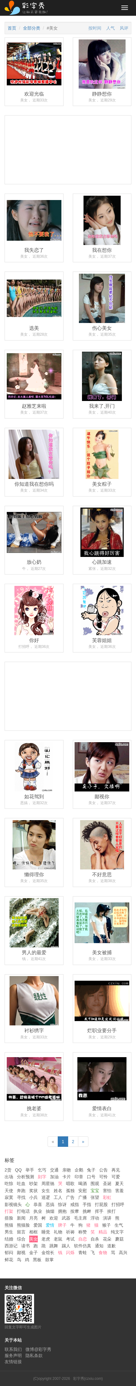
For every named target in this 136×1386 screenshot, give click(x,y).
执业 (37, 1211)
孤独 (70, 1190)
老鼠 (58, 1239)
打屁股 (101, 1204)
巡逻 (45, 1197)
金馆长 (47, 1252)
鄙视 (21, 1252)
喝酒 (82, 1183)
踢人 (66, 1245)
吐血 (21, 1183)
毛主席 (80, 1218)
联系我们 (13, 1349)
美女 (33, 1239)
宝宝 (95, 1190)
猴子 (106, 1225)
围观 (95, 1183)
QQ (18, 1169)
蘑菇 (119, 1239)
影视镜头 (13, 1204)
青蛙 (82, 1252)
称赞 (82, 1231)
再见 (115, 1169)
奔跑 (21, 1190)
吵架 (33, 1183)
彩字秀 (28, 7)
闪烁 (70, 1252)
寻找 (21, 1197)
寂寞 (9, 1197)
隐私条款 (34, 1355)
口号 (91, 1176)
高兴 (123, 1252)
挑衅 (87, 1211)
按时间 (94, 28)
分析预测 (25, 1176)
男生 (9, 1231)
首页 (12, 28)
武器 (66, 1218)
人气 (110, 28)
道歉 (111, 1245)
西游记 (11, 1245)
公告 (103, 1169)
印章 (79, 1176)
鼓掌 (49, 1259)
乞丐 (42, 1169)
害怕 (107, 1190)
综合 (21, 1239)
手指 (87, 1204)
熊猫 (9, 1225)
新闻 (21, 1218)
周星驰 (47, 1183)
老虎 (45, 1239)
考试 (70, 1239)
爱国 (37, 1225)
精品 (103, 1231)
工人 (58, 1197)
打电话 (23, 1211)
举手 (29, 1169)
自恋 (82, 1239)
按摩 (74, 1211)
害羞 (119, 1190)
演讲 (107, 1218)
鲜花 (9, 1259)
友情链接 (13, 1361)
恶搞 (50, 1204)
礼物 (58, 1231)
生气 (119, 1225)
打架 (9, 1211)
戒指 (74, 1204)
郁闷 (9, 1252)
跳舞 (53, 1245)
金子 (33, 1252)
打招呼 (117, 1204)
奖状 (33, 1190)
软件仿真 (82, 1245)
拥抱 (62, 1211)
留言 (21, 1231)
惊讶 (62, 1204)
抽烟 (50, 1211)
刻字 (42, 1176)
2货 (8, 1169)
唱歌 (70, 1183)
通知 (99, 1245)
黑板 (37, 1259)
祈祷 (70, 1231)
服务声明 (13, 1355)
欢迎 (53, 1218)
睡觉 (45, 1231)
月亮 (33, 1218)
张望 (95, 1197)
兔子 (91, 1169)
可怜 (103, 1176)
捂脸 (9, 1218)
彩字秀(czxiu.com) (88, 1378)
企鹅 (79, 1169)
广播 (82, 1197)
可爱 (115, 1176)
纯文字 (117, 1231)
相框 (33, 1231)
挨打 (111, 1211)
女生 (45, 1190)
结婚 (9, 1239)
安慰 (82, 1190)
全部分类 (31, 28)
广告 (70, 1197)
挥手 (99, 1211)
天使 (9, 1190)
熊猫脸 (23, 1225)
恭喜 (37, 1204)
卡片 (66, 1176)
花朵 (107, 1239)
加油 (54, 1176)
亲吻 (66, 1169)
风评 (124, 28)
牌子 (62, 1225)
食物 (103, 1252)
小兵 (33, 1197)
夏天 (119, 1183)
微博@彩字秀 (38, 1349)
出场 (9, 1176)
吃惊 (9, 1183)
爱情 (50, 1225)
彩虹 (107, 1197)
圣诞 (107, 1183)
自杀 (95, 1239)
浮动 (95, 1218)
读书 (25, 1245)
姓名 (58, 1190)
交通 (54, 1169)
